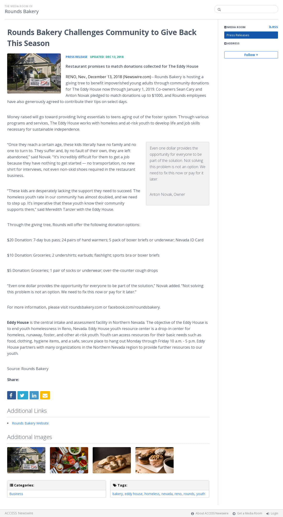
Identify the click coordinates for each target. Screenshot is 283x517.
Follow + (251, 54)
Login (274, 513)
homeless (152, 493)
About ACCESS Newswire (212, 513)
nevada (167, 493)
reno (178, 493)
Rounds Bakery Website (30, 423)
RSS (273, 27)
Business (16, 493)
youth (200, 493)
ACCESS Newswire (19, 513)
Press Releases (238, 35)
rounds (189, 493)
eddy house (134, 493)
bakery (117, 493)
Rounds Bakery (22, 11)
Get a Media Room (249, 513)
